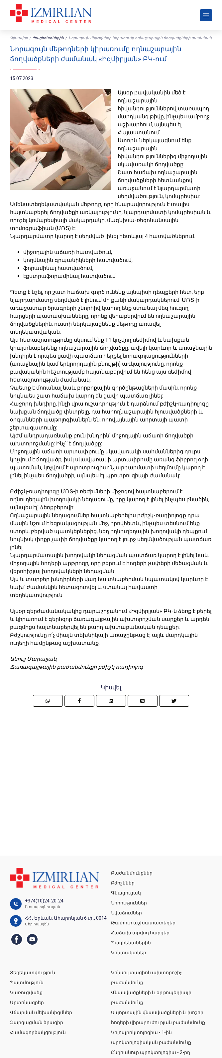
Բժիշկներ (123, 882)
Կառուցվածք (26, 992)
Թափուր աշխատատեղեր (143, 922)
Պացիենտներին (48, 38)
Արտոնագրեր (27, 1002)
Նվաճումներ (126, 912)
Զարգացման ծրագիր (36, 1022)
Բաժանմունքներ (132, 873)
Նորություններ (129, 902)
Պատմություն (27, 982)
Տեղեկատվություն (32, 972)
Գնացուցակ (126, 892)
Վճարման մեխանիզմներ (41, 1012)
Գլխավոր (19, 38)
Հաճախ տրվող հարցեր (140, 932)
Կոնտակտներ (128, 952)
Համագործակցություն (38, 1032)
